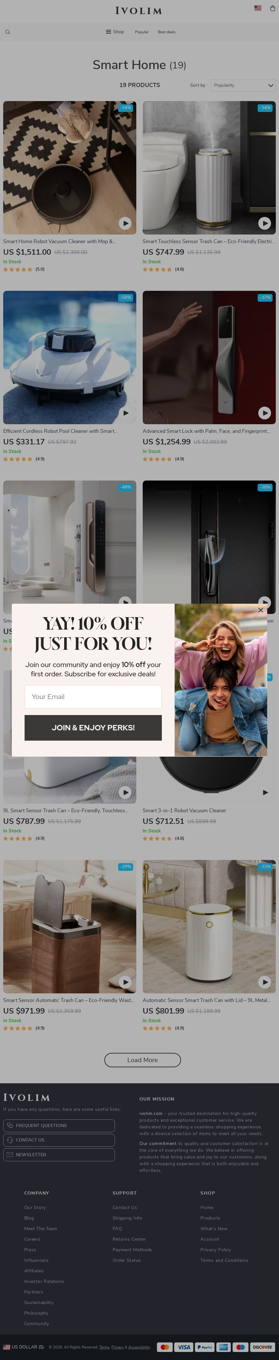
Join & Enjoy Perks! (93, 728)
